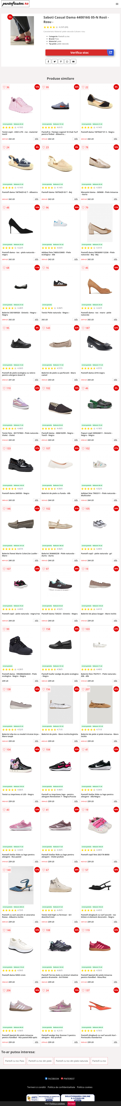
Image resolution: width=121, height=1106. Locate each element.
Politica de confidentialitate (61, 1087)
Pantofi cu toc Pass (14, 1060)
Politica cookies (85, 1087)
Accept (71, 1103)
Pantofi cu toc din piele (40, 1060)
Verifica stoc (92, 52)
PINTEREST (67, 1078)
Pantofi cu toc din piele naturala (72, 1060)
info (36, 138)
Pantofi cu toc (99, 1060)
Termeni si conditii (36, 1087)
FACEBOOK (52, 1078)
